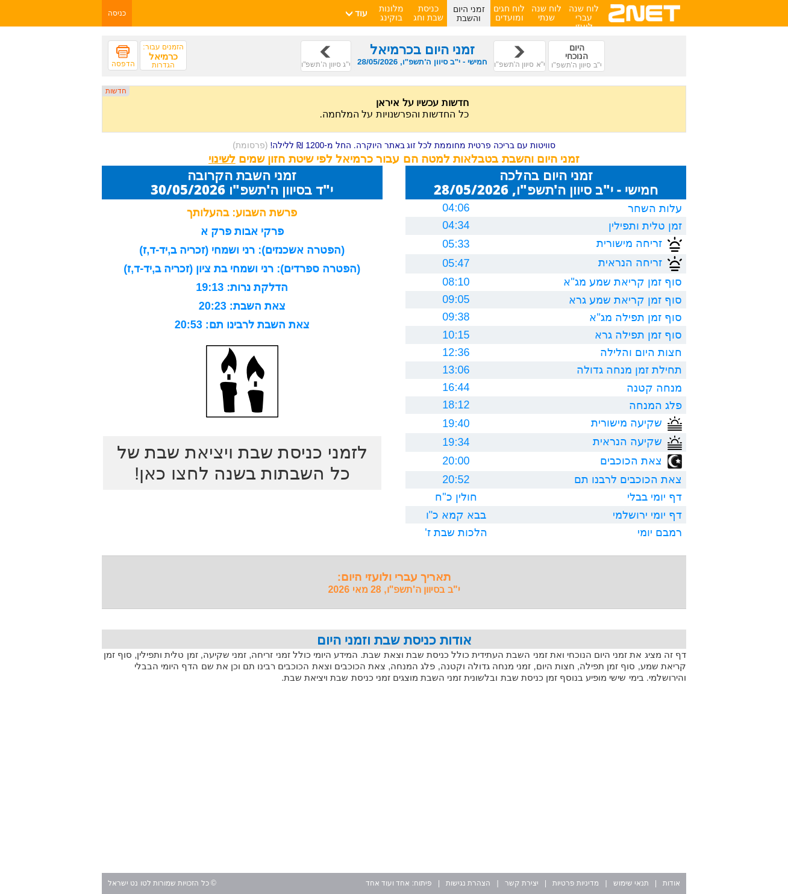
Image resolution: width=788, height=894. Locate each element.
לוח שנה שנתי (546, 13)
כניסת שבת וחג (428, 13)
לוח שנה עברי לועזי (584, 17)
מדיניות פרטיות (575, 883)
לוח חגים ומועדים (509, 13)
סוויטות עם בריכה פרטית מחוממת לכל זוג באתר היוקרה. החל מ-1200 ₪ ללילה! (394, 145)
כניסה (117, 13)
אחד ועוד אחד (388, 883)
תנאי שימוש (631, 883)
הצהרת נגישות (468, 883)
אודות (671, 883)
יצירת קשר (522, 883)
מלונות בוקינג (391, 13)
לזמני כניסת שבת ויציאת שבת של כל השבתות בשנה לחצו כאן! (242, 462)
